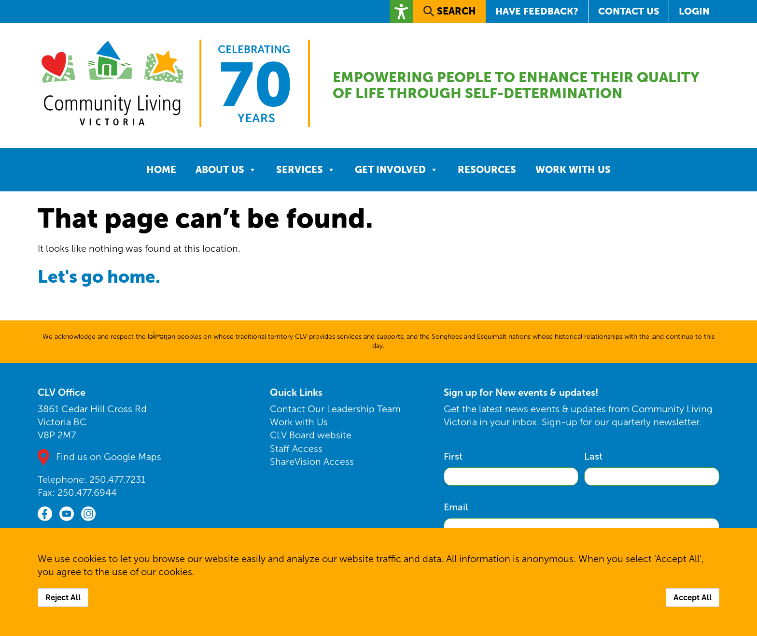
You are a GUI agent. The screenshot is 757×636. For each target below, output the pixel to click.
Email (456, 510)
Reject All (63, 597)
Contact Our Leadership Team (335, 411)
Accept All (692, 597)
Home (161, 172)
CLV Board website (311, 438)
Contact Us (628, 11)
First (453, 459)
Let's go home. (105, 278)
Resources (487, 172)
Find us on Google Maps (109, 460)
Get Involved (396, 172)
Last (593, 459)
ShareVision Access (312, 464)
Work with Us (573, 172)
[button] (399, 11)
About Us (226, 172)
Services (306, 172)
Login (694, 11)
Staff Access (296, 451)
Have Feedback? (536, 11)
